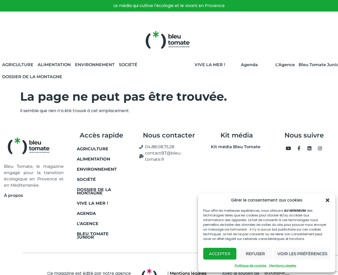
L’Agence (285, 64)
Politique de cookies (250, 265)
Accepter (219, 253)
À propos (13, 195)
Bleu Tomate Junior (93, 235)
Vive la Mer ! (210, 64)
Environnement (95, 64)
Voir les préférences (302, 253)
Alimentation (54, 64)
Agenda (249, 64)
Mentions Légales (282, 265)
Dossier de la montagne (32, 76)
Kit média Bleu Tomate (233, 146)
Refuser (255, 253)
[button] (327, 200)
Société (128, 64)
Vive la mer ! (92, 203)
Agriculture (17, 64)
